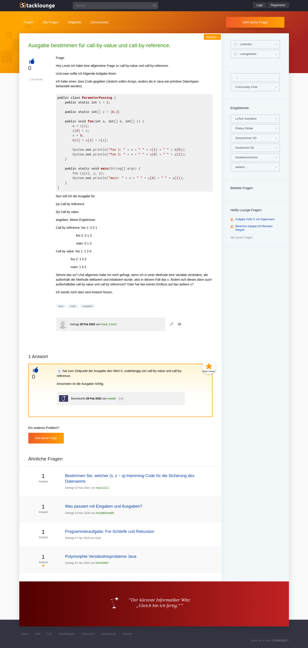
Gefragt (74, 324)
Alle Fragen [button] (51, 22)
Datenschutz (108, 633)
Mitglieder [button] (74, 22)
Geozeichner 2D (246, 138)
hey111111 (102, 487)
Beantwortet (78, 398)
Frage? (29, 22)
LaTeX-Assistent (246, 118)
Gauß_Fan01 (109, 324)
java (61, 306)
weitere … (242, 167)
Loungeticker (248, 54)
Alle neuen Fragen (241, 237)
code (73, 306)
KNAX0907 (102, 563)
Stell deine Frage (255, 22)
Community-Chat (246, 87)
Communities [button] (99, 22)
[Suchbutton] (154, 5)
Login (259, 5)
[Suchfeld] (115, 5)
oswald (111, 398)
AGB (37, 633)
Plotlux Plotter (244, 128)
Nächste (212, 37)
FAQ (49, 633)
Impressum (88, 633)
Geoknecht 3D (244, 147)
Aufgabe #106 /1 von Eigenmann (255, 219)
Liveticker (246, 44)
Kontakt (127, 633)
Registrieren (278, 5)
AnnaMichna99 (105, 513)
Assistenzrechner (246, 157)
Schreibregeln (66, 633)
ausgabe (87, 306)
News (25, 633)
